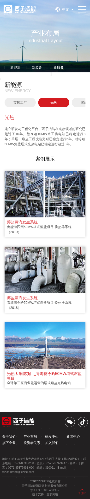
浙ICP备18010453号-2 (44, 490)
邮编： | (46, 467)
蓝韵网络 (52, 494)
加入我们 (52, 443)
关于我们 (9, 436)
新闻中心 (73, 436)
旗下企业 (9, 443)
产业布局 (30, 436)
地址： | (42, 459)
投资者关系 (32, 443)
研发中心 (52, 436)
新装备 (37, 67)
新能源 (15, 67)
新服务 (59, 67)
